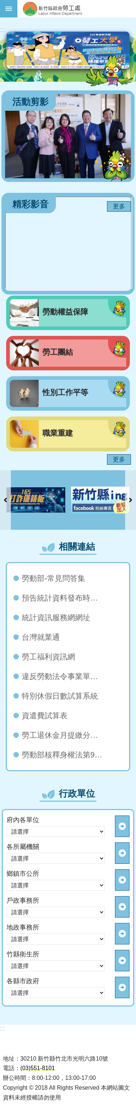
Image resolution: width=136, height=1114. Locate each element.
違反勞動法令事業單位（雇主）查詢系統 (64, 676)
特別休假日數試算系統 (60, 696)
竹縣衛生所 (23, 954)
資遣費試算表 (44, 715)
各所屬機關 (23, 846)
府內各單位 (23, 820)
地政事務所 (23, 927)
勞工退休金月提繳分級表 (64, 735)
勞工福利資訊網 (48, 656)
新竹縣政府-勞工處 (76, 8)
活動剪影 (30, 102)
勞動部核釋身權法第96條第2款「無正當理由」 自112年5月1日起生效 (64, 755)
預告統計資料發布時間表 (64, 598)
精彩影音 (30, 204)
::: (2, 29)
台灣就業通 (41, 637)
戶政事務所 (23, 900)
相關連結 (77, 547)
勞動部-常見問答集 (53, 578)
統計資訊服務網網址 (56, 617)
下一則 (130, 500)
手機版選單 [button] (8, 8)
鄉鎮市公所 (23, 873)
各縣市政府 (23, 981)
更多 (119, 206)
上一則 (5, 500)
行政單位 (77, 793)
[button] (36, 499)
